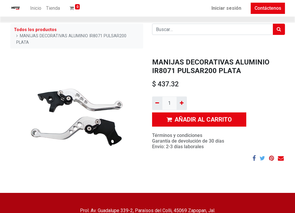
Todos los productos (35, 29)
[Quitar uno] (157, 103)
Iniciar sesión (226, 8)
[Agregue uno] (182, 103)
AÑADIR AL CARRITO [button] (199, 119)
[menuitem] (36, 8)
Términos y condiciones (177, 135)
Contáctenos (268, 8)
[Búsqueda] (279, 29)
